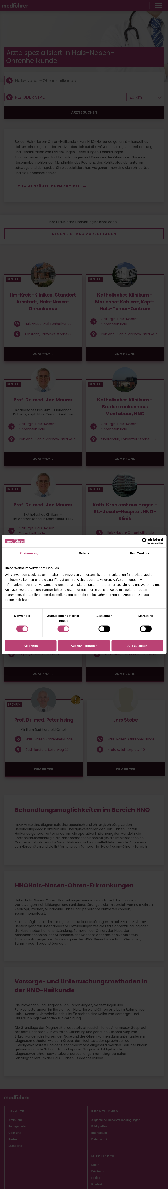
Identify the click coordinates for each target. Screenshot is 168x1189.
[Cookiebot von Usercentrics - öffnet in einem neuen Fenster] (145, 541)
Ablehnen (31, 645)
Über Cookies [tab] (139, 553)
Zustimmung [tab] (29, 553)
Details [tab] (84, 553)
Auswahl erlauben (84, 645)
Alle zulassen (137, 645)
